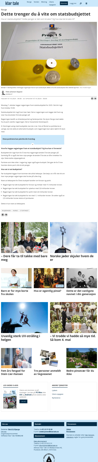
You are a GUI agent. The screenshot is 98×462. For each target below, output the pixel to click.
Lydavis (54, 390)
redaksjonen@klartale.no (49, 431)
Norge (29, 2)
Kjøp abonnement (40, 441)
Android (28, 395)
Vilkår (68, 429)
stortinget (24, 210)
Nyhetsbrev (56, 398)
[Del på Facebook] (92, 98)
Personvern (70, 431)
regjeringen (6, 210)
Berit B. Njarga (14, 429)
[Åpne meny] (86, 3)
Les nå (23, 401)
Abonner (64, 3)
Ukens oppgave (57, 394)
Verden (36, 2)
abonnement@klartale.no (48, 445)
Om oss (3, 431)
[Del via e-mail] (95, 98)
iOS (20, 395)
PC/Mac (39, 392)
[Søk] (80, 3)
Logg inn (73, 3)
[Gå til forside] (12, 3)
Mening (44, 2)
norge (15, 210)
